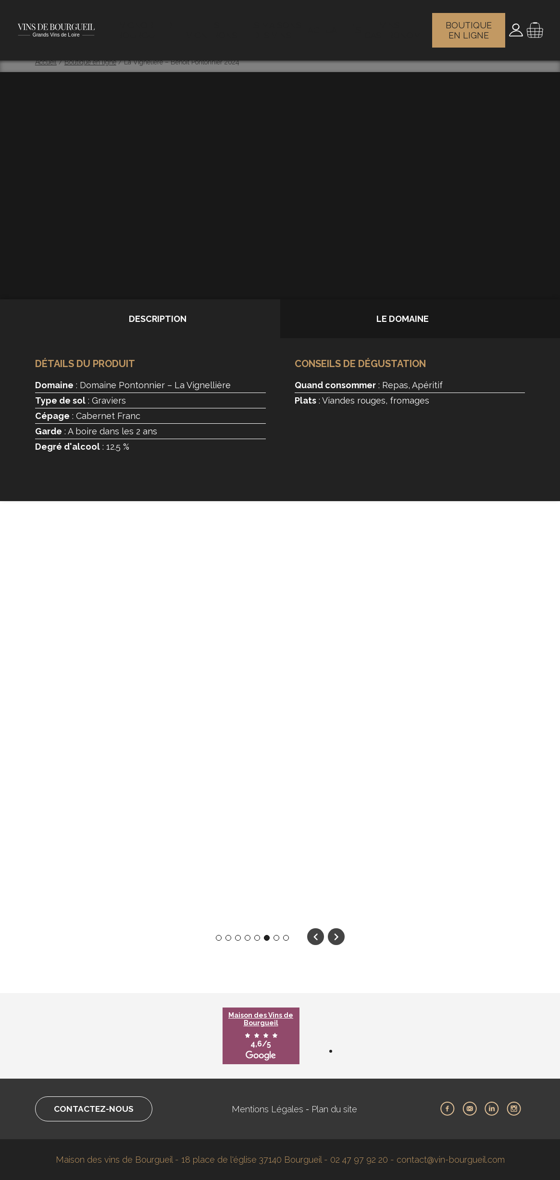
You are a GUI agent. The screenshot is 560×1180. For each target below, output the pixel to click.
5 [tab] (257, 938)
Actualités (336, 26)
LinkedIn (492, 1109)
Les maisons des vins (277, 26)
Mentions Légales (271, 1109)
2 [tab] (228, 938)
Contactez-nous (97, 1109)
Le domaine (402, 319)
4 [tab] (247, 938)
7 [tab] (276, 938)
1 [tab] (219, 938)
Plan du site (338, 1109)
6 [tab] (266, 938)
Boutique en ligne (469, 26)
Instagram (514, 1109)
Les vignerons (214, 26)
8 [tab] (286, 938)
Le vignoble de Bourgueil (143, 26)
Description (158, 319)
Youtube (469, 1109)
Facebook (447, 1109)
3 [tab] (237, 938)
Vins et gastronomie (395, 26)
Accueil (46, 62)
